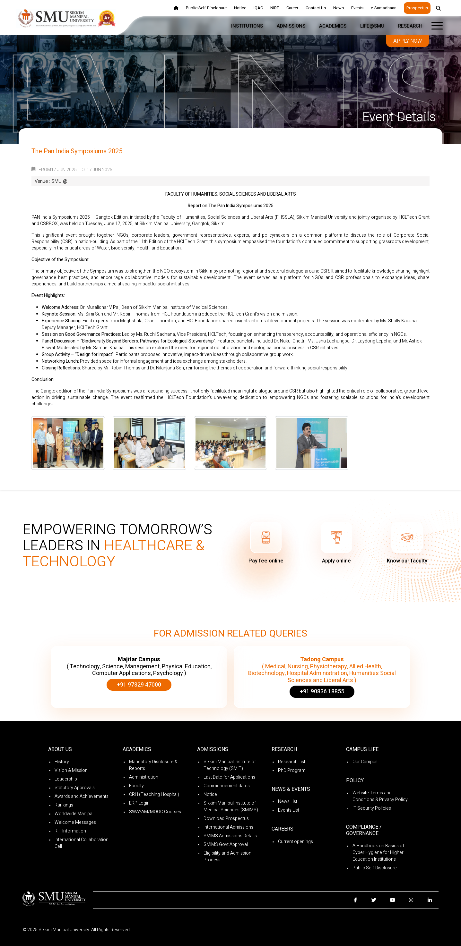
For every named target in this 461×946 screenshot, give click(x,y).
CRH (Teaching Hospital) (154, 794)
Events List (288, 810)
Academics (332, 26)
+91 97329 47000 (139, 684)
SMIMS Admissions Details (230, 835)
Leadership (66, 779)
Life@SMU (372, 26)
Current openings (295, 841)
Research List (291, 761)
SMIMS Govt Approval (226, 844)
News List (287, 801)
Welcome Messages (75, 822)
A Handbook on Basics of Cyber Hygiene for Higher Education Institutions (378, 852)
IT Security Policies (371, 808)
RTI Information (70, 831)
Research (410, 26)
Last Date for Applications (229, 777)
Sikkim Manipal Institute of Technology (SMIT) (230, 765)
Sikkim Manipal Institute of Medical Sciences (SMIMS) (231, 806)
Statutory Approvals (75, 787)
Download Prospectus (226, 818)
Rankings (64, 805)
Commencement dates (227, 785)
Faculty (136, 785)
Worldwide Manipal (74, 813)
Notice (210, 794)
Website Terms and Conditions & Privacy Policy (380, 796)
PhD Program (291, 770)
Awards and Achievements (82, 796)
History (62, 761)
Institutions (247, 26)
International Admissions (228, 827)
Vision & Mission (71, 770)
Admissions (291, 26)
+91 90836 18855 (322, 691)
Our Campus (365, 761)
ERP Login (139, 803)
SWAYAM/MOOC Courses (155, 811)
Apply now (407, 41)
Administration (143, 777)
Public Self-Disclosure (374, 868)
